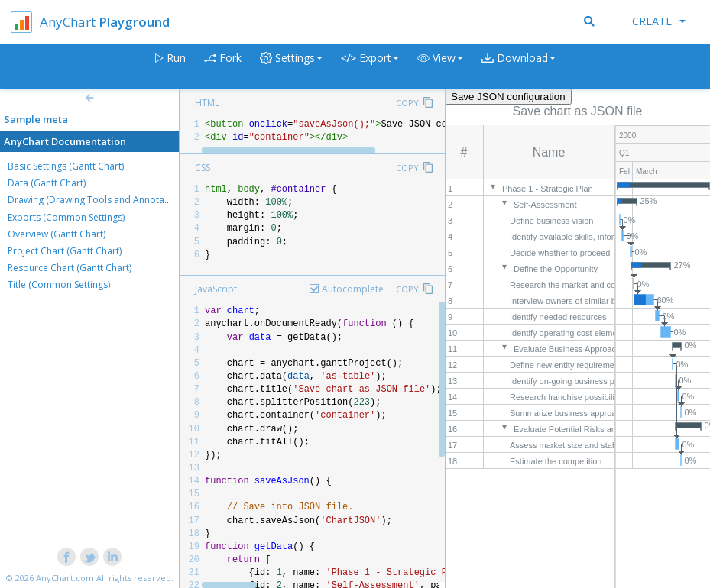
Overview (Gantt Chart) (56, 234)
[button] (440, 67)
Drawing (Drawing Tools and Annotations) (98, 199)
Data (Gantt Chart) (47, 182)
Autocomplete (353, 289)
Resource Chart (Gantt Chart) (69, 267)
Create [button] (659, 21)
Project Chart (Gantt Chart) (65, 250)
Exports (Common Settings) (66, 217)
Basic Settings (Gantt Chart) (66, 166)
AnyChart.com (65, 577)
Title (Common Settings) (59, 284)
